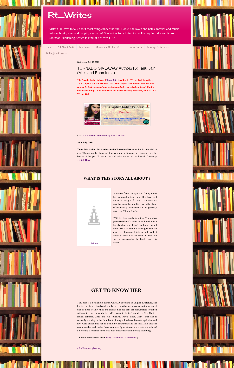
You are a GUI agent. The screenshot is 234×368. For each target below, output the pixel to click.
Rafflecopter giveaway (89, 348)
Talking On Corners (56, 53)
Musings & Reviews (158, 47)
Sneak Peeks (135, 47)
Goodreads (130, 337)
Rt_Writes (70, 15)
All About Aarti (66, 47)
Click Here (84, 159)
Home (49, 47)
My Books (84, 47)
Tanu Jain (112, 80)
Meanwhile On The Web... (109, 47)
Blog (108, 337)
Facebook (118, 337)
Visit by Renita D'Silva (103, 135)
